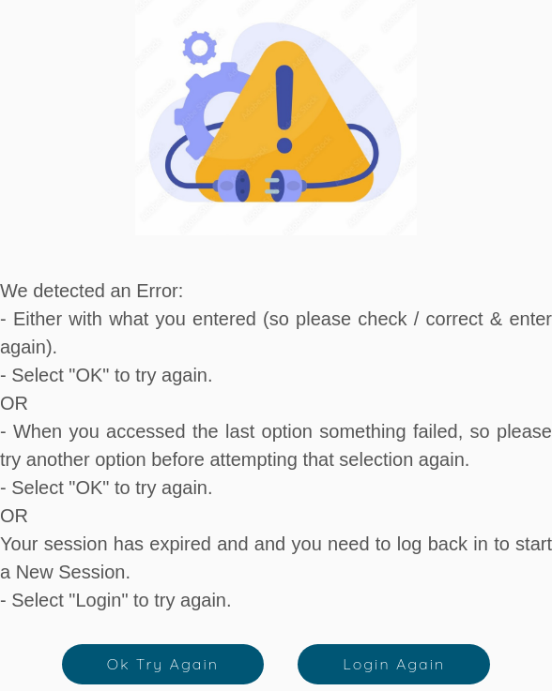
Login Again (394, 663)
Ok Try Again (163, 663)
